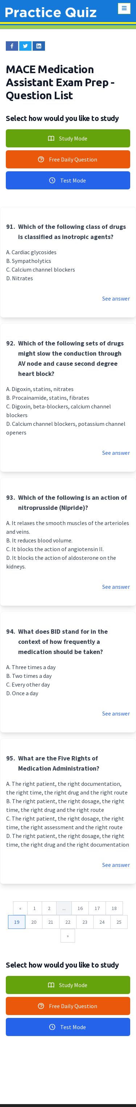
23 (84, 922)
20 (33, 922)
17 (97, 908)
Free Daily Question (67, 159)
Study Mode (67, 138)
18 (114, 908)
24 (101, 922)
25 (118, 922)
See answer (116, 298)
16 (80, 908)
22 (67, 922)
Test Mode (67, 180)
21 (50, 922)
